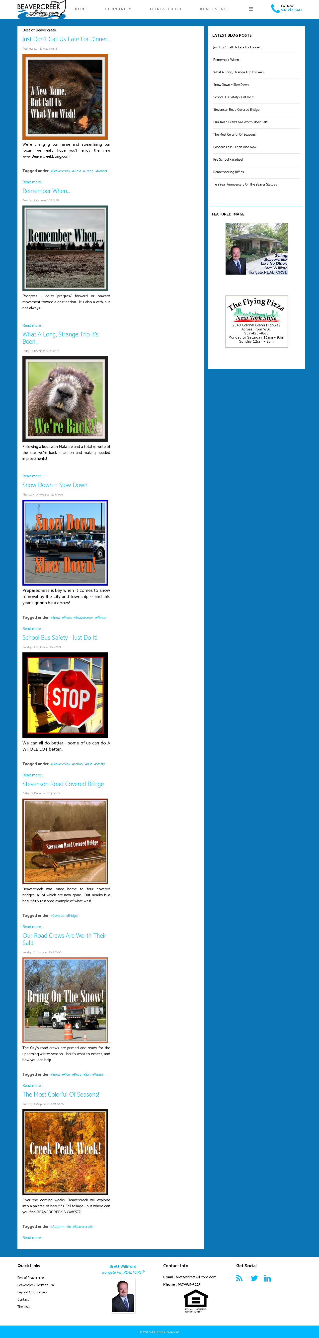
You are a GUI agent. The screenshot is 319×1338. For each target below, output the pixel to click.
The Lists (23, 1307)
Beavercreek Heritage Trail (36, 1285)
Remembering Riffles (228, 172)
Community (118, 9)
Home (81, 9)
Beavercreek (61, 171)
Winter (102, 618)
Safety (100, 764)
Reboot (102, 171)
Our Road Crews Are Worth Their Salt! (64, 939)
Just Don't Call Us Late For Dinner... (66, 39)
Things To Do (165, 9)
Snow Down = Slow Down (54, 485)
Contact (23, 1300)
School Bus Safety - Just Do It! (59, 637)
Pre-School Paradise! (227, 160)
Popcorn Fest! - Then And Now (234, 147)
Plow (67, 1075)
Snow (56, 618)
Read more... (32, 182)
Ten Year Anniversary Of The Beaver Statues (245, 185)
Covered (58, 916)
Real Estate (214, 9)
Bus (89, 764)
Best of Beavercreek (31, 1278)
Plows (68, 618)
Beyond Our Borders (32, 1292)
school (78, 764)
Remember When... (46, 191)
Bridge (73, 916)
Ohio (77, 171)
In (69, 1227)
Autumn (58, 1227)
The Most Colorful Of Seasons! (60, 1094)
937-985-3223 (291, 10)
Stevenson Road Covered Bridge (63, 784)
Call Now (287, 6)
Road (77, 1075)
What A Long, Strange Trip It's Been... (60, 338)
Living (89, 171)
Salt (87, 1075)
